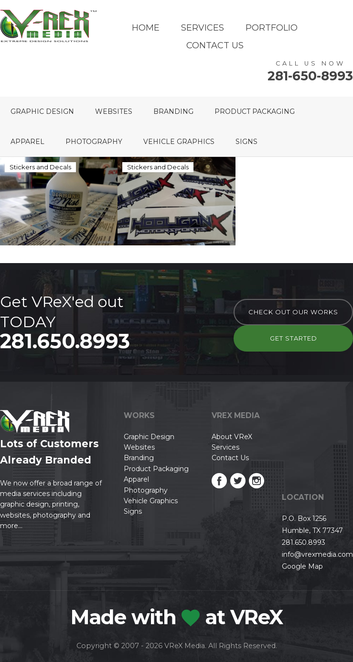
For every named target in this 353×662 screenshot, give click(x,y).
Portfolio (272, 27)
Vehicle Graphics (178, 141)
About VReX (232, 436)
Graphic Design (42, 111)
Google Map (302, 566)
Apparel (27, 141)
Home (146, 27)
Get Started (293, 338)
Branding (173, 111)
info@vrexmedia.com (317, 554)
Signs (246, 141)
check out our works (293, 312)
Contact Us (215, 45)
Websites (113, 111)
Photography (93, 141)
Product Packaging (254, 111)
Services (202, 27)
